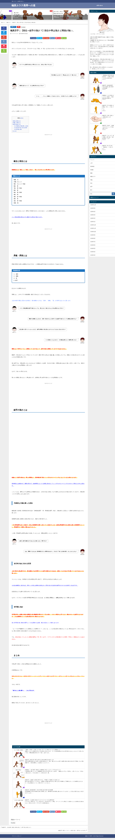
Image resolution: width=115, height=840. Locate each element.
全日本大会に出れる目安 (21, 127)
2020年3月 (92, 214)
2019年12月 (93, 224)
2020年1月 (92, 221)
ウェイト (92, 159)
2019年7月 (92, 241)
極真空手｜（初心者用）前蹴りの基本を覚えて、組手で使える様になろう (22, 827)
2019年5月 (92, 248)
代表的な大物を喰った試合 (21, 125)
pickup (25, 27)
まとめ (15, 131)
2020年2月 (92, 218)
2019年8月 (92, 238)
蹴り (91, 189)
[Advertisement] (48, 146)
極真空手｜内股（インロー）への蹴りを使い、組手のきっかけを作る (67, 832)
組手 (91, 186)
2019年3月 (92, 255)
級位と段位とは (17, 120)
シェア (4, 28)
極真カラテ (92, 176)
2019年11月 (93, 228)
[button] (2, 15)
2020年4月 (92, 211)
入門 (91, 163)
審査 (91, 173)
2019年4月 (92, 251)
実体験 (91, 169)
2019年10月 (93, 231)
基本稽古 (92, 166)
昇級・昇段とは (17, 122)
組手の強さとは (17, 124)
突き (91, 183)
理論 (91, 179)
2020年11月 (93, 204)
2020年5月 (92, 208)
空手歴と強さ (18, 129)
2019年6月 (92, 245)
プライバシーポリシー (16, 838)
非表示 (22, 118)
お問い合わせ (100, 5)
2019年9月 (92, 234)
